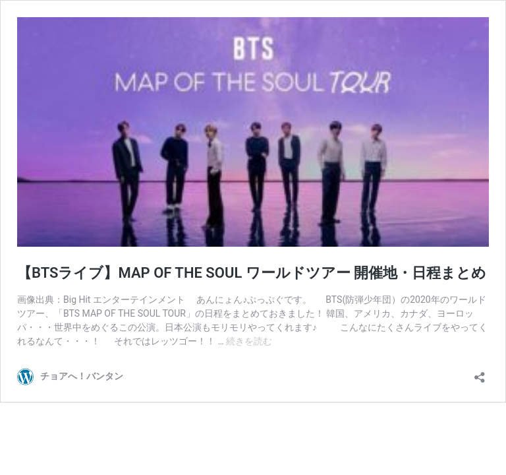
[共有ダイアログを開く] (479, 373)
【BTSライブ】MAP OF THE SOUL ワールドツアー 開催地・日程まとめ (251, 273)
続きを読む (249, 341)
